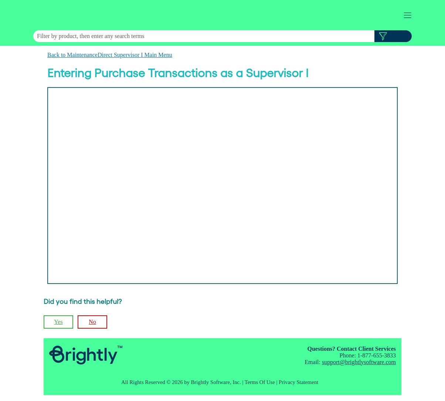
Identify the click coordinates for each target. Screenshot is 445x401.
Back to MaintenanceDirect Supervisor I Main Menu (109, 55)
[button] (382, 36)
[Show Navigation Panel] (408, 15)
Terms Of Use (260, 382)
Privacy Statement (298, 382)
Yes (58, 322)
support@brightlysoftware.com (359, 362)
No (92, 322)
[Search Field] (222, 36)
